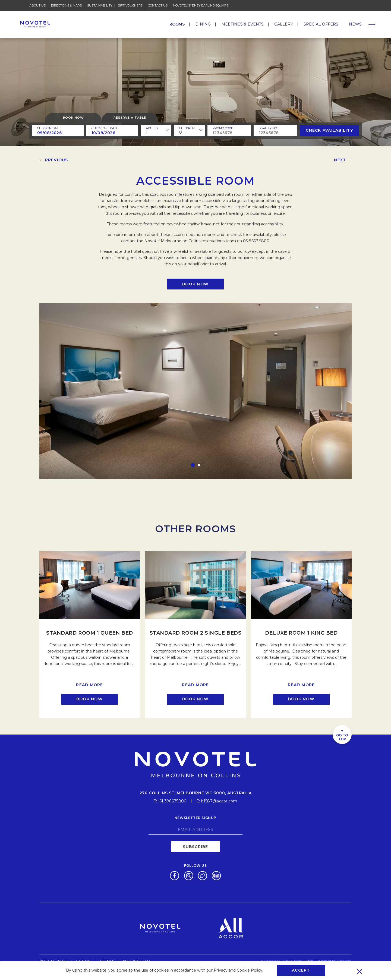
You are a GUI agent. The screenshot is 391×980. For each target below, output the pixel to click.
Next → (343, 159)
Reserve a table (129, 117)
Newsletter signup (195, 817)
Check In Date (49, 128)
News (355, 24)
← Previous (53, 159)
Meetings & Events (242, 24)
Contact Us (158, 5)
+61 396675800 (172, 800)
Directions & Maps (66, 5)
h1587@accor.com (219, 800)
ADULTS (152, 128)
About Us (37, 5)
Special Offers (321, 24)
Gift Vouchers (130, 5)
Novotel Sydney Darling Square (200, 5)
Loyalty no (268, 128)
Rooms (177, 24)
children (187, 128)
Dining (203, 24)
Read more (89, 684)
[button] (193, 465)
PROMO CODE (223, 128)
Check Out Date (105, 128)
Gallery (283, 24)
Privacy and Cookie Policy (238, 970)
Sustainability (99, 5)
